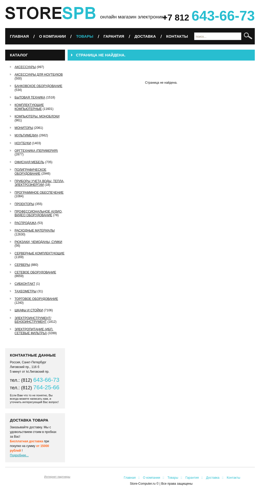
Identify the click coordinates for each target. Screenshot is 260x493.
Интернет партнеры (57, 476)
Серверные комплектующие (39, 253)
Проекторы (24, 204)
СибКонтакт (25, 284)
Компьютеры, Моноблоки (37, 116)
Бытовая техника (30, 97)
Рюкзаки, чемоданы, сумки (38, 242)
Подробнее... (19, 455)
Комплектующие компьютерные (29, 106)
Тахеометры (25, 291)
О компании (52, 36)
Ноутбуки (23, 143)
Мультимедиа (26, 135)
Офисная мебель (29, 162)
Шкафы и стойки (29, 310)
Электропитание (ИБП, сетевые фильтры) (34, 331)
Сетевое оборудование (35, 272)
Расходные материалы (35, 230)
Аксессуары (25, 67)
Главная (19, 36)
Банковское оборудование (38, 86)
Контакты (177, 36)
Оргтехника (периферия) (36, 151)
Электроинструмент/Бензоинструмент (33, 320)
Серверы (22, 265)
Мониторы (24, 128)
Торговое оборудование (36, 299)
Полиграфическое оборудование (30, 171)
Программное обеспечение (39, 192)
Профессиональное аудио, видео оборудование (38, 213)
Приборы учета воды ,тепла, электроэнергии (39, 183)
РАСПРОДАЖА (25, 223)
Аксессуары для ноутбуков (39, 74)
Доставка (145, 36)
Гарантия (113, 36)
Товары (84, 36)
